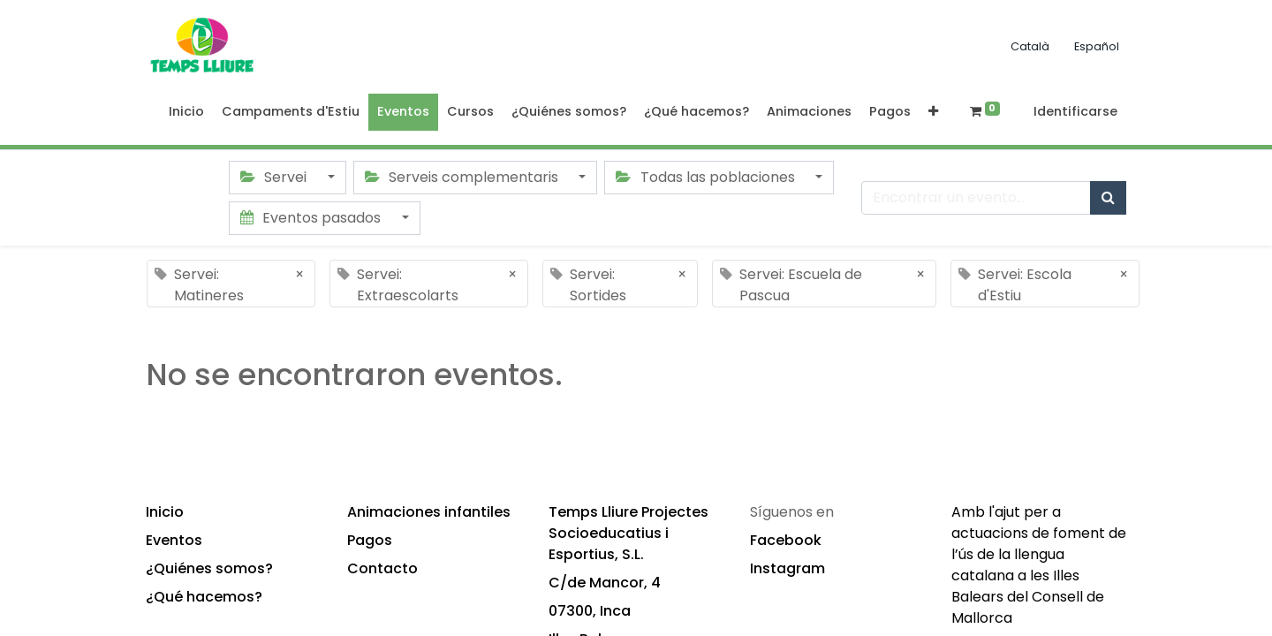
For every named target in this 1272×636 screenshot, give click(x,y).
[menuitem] (186, 112)
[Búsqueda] (1108, 198)
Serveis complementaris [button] (463, 177)
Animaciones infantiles (429, 512)
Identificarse (1075, 111)
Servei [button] (275, 177)
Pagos (369, 540)
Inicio (165, 512)
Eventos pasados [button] (312, 218)
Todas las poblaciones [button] (707, 177)
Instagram (787, 568)
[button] (933, 112)
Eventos (174, 540)
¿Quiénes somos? (209, 568)
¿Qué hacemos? (204, 597)
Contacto (382, 568)
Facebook (786, 540)
